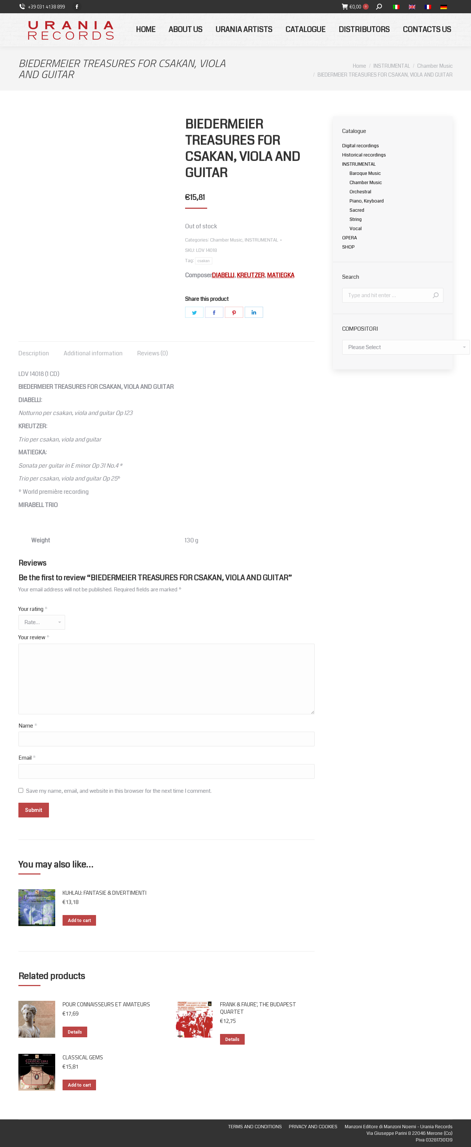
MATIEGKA (280, 275)
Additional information (93, 353)
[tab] (33, 349)
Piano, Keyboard (367, 201)
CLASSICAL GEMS (83, 1057)
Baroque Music (365, 173)
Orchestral (360, 192)
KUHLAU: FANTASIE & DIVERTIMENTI (104, 893)
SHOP (348, 247)
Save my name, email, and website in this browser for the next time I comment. (119, 791)
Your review (34, 637)
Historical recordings (364, 155)
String (356, 219)
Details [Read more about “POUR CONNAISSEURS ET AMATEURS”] (75, 1032)
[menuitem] (145, 30)
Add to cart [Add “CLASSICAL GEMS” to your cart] (79, 1085)
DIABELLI (223, 275)
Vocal (356, 228)
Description (33, 353)
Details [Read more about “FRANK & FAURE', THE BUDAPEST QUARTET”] (232, 1039)
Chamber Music (226, 240)
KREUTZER (251, 275)
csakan (204, 261)
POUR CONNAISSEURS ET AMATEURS (106, 1004)
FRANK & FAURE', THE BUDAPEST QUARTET (258, 1008)
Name (28, 726)
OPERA (349, 238)
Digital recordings (360, 146)
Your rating (33, 609)
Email (27, 758)
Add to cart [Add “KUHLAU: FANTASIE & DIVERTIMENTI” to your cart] (79, 920)
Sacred (357, 210)
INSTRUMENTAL (261, 240)
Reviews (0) (152, 353)
